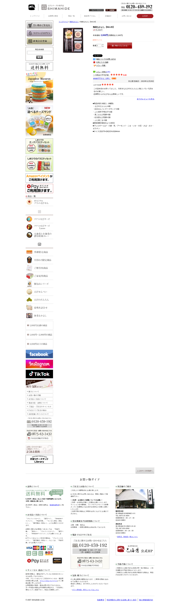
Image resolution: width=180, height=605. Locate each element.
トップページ (35, 16)
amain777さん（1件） (102, 78)
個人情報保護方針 (146, 600)
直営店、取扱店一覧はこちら (127, 537)
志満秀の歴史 (53, 16)
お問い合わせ (127, 16)
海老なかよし (74, 22)
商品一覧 (71, 16)
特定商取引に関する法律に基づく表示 (121, 600)
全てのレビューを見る (145, 99)
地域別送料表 (54, 505)
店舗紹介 (108, 16)
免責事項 (100, 600)
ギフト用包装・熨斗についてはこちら (85, 590)
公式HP (145, 16)
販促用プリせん (90, 16)
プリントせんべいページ (48, 581)
